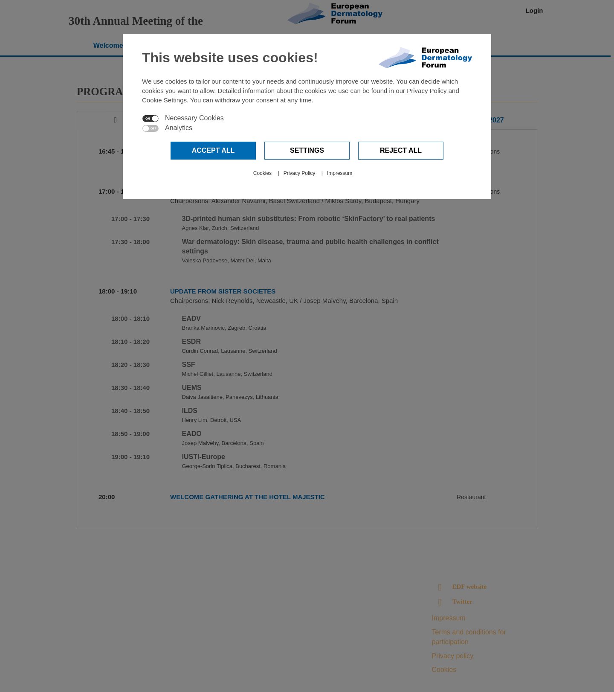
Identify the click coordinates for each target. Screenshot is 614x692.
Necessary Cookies (194, 118)
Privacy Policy (300, 173)
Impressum (339, 173)
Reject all (401, 150)
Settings (307, 150)
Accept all (213, 150)
